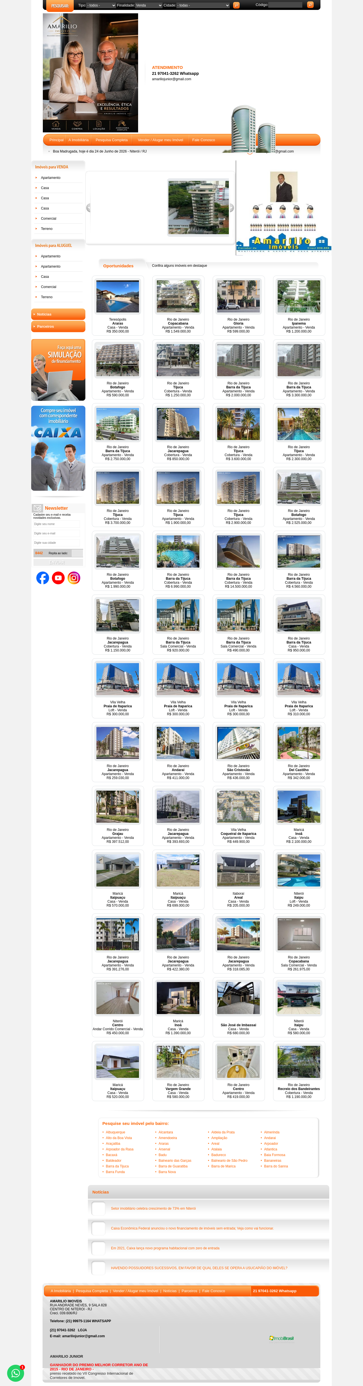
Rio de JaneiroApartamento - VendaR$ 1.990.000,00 (118, 581)
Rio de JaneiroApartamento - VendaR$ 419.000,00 (238, 1091)
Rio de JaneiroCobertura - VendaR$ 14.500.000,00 (238, 581)
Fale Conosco (203, 140)
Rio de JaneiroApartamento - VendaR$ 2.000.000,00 (238, 389)
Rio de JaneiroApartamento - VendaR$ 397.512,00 (118, 836)
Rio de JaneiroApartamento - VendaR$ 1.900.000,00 (178, 517)
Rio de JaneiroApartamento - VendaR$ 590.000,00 (118, 389)
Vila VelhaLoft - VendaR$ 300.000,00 (118, 708)
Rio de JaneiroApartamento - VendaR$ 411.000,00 (178, 772)
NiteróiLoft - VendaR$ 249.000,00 (299, 899)
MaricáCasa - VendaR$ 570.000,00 (118, 899)
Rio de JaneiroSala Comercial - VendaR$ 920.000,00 (178, 644)
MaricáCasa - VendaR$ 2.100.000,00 (298, 836)
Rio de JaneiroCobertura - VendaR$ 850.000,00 (178, 453)
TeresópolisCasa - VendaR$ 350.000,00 (118, 325)
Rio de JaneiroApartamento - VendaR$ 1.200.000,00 (299, 325)
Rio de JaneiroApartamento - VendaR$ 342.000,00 (299, 772)
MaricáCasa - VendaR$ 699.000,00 (178, 899)
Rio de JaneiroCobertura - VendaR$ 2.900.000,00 (238, 517)
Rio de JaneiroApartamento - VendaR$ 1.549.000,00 (178, 325)
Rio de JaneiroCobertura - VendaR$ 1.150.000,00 (118, 644)
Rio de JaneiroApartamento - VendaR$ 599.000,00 (238, 325)
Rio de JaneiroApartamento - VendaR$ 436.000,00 (238, 772)
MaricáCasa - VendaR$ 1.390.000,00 (178, 1027)
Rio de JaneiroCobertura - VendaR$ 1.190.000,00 (299, 1091)
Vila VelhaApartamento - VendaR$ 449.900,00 (238, 836)
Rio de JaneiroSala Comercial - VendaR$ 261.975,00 (299, 963)
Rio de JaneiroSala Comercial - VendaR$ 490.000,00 (238, 644)
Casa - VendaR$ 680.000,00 (238, 1029)
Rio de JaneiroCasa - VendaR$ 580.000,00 (178, 1091)
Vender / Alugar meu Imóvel (160, 140)
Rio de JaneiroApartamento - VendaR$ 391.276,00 (118, 963)
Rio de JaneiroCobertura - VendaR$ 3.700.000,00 (118, 517)
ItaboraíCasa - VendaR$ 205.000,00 (238, 899)
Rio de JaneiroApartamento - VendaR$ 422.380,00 (178, 963)
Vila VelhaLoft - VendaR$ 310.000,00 (299, 708)
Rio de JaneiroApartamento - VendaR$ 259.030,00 (118, 772)
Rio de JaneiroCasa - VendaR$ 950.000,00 (299, 644)
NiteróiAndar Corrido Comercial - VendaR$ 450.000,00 (118, 1027)
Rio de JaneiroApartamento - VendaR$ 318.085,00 (238, 963)
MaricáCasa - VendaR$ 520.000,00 (118, 1091)
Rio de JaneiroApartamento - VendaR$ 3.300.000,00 (299, 389)
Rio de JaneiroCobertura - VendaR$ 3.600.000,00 (238, 453)
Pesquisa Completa (112, 140)
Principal (57, 140)
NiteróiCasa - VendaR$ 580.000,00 (299, 1027)
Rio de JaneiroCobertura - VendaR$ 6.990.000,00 (178, 581)
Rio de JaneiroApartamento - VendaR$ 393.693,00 (178, 836)
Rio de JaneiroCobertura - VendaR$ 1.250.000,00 (178, 389)
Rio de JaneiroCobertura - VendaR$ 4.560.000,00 (299, 581)
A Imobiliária (79, 140)
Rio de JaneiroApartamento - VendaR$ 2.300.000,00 (299, 453)
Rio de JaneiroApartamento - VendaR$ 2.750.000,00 (118, 453)
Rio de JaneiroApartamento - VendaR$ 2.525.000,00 (299, 517)
